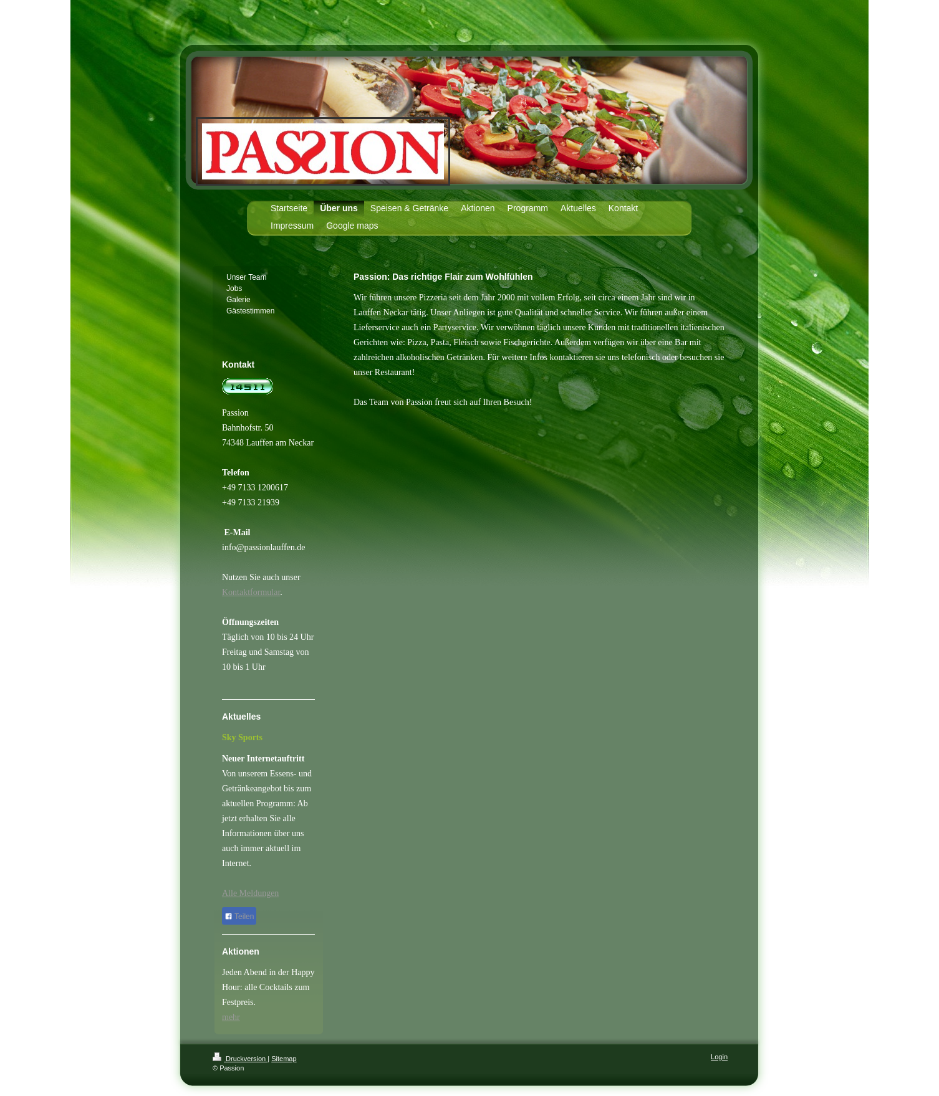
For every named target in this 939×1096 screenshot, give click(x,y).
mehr (231, 1017)
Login (719, 1056)
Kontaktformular (251, 592)
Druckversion (240, 1058)
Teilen (239, 916)
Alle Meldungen (250, 893)
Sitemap (283, 1058)
